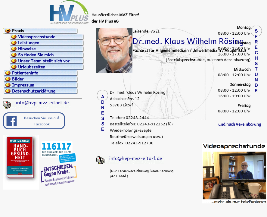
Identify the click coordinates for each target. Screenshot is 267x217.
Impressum (23, 85)
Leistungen (28, 43)
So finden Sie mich (36, 55)
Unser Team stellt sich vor (44, 61)
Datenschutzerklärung (33, 91)
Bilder (17, 79)
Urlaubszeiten (31, 67)
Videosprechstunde (36, 37)
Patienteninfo (25, 73)
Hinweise (27, 49)
